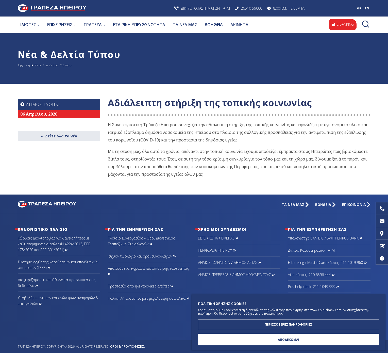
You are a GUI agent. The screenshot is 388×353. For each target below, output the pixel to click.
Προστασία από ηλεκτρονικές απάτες (140, 286)
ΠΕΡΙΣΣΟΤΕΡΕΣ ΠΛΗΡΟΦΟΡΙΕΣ (288, 323)
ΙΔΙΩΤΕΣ (30, 24)
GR (359, 8)
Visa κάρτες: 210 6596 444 (311, 274)
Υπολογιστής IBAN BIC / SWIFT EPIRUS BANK (325, 238)
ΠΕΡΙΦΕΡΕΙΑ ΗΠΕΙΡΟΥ (217, 250)
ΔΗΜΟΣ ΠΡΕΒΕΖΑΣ (213, 274)
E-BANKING (342, 24)
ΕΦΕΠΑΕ (229, 238)
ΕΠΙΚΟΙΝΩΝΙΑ (356, 204)
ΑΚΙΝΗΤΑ (239, 24)
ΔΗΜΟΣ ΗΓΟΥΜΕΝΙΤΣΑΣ (253, 274)
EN (367, 8)
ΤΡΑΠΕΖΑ (94, 24)
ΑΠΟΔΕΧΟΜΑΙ (288, 339)
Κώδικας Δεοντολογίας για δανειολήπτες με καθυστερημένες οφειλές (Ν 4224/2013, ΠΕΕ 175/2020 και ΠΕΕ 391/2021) (54, 244)
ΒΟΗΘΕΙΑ (214, 24)
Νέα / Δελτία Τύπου (60, 65)
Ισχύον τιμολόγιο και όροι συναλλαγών (142, 256)
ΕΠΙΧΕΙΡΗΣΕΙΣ (61, 24)
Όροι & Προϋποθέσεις (127, 346)
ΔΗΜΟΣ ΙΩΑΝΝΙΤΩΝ (214, 262)
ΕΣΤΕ (202, 238)
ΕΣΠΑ (213, 238)
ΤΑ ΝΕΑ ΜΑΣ (185, 24)
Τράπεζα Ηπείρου (84, 8)
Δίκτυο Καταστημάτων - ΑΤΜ (311, 250)
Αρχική (25, 65)
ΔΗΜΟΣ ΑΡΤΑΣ (247, 262)
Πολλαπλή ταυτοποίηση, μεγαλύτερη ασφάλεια (148, 298)
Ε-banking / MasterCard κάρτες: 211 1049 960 (327, 262)
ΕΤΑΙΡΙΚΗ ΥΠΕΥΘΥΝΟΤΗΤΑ (139, 24)
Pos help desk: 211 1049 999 (313, 286)
